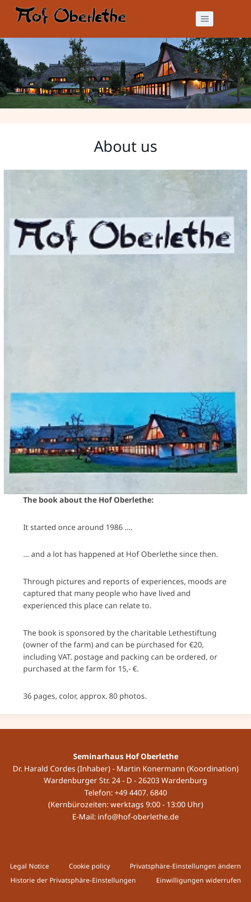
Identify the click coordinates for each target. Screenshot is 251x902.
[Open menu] (204, 18)
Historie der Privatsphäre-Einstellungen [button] (73, 880)
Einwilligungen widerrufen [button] (198, 880)
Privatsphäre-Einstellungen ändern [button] (185, 865)
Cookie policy (89, 865)
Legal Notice (29, 865)
